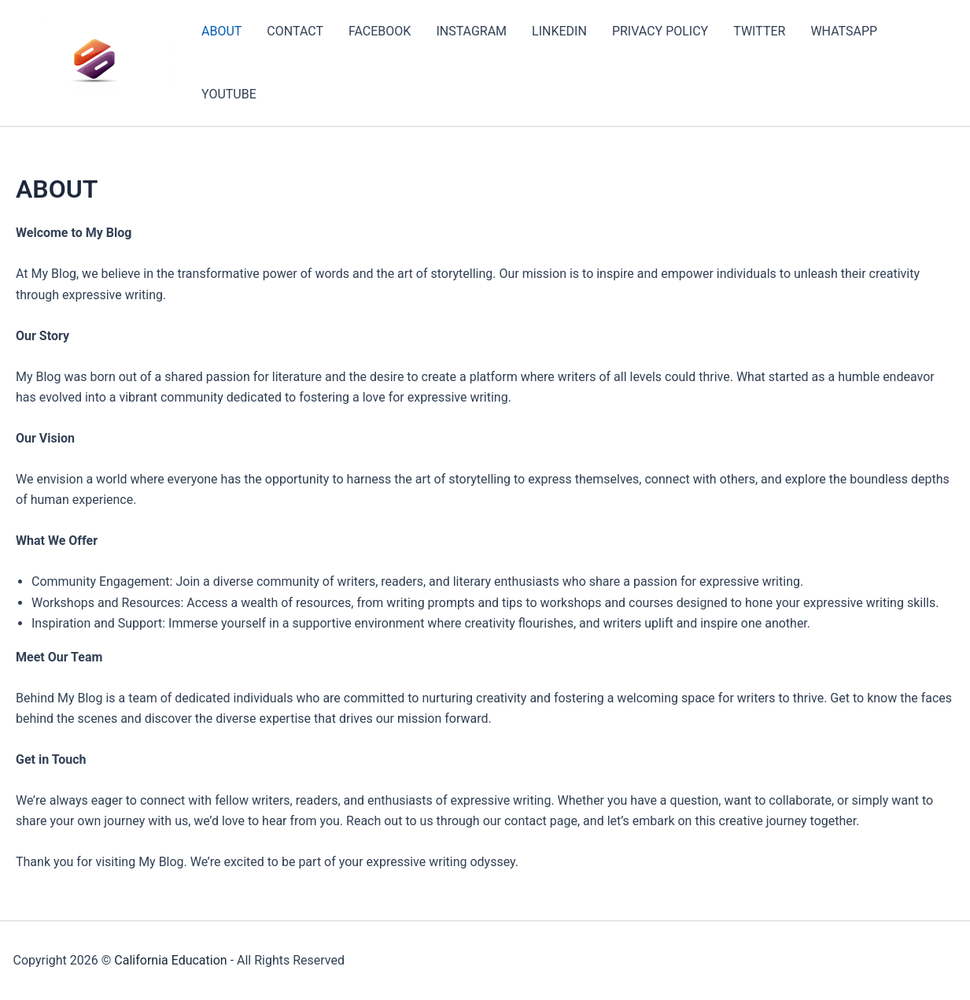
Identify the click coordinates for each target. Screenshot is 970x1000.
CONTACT (295, 31)
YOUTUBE (228, 94)
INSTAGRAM (471, 31)
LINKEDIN (559, 31)
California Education (170, 960)
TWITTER (759, 31)
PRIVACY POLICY (660, 31)
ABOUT (221, 31)
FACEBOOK (380, 31)
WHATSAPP (843, 31)
